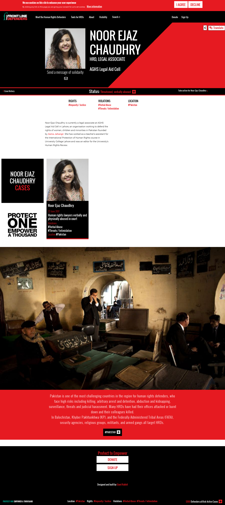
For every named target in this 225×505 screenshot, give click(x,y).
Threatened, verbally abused (114, 91)
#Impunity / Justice (78, 105)
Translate (218, 28)
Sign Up (184, 17)
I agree (181, 4)
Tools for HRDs (77, 17)
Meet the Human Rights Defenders (51, 17)
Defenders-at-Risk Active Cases (202, 501)
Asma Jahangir (56, 134)
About (91, 17)
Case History (10, 91)
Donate (175, 17)
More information (94, 6)
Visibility (103, 17)
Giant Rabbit (122, 484)
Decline (195, 4)
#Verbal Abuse (105, 105)
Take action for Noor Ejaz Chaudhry (192, 91)
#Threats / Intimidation (109, 108)
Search (116, 16)
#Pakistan (133, 105)
